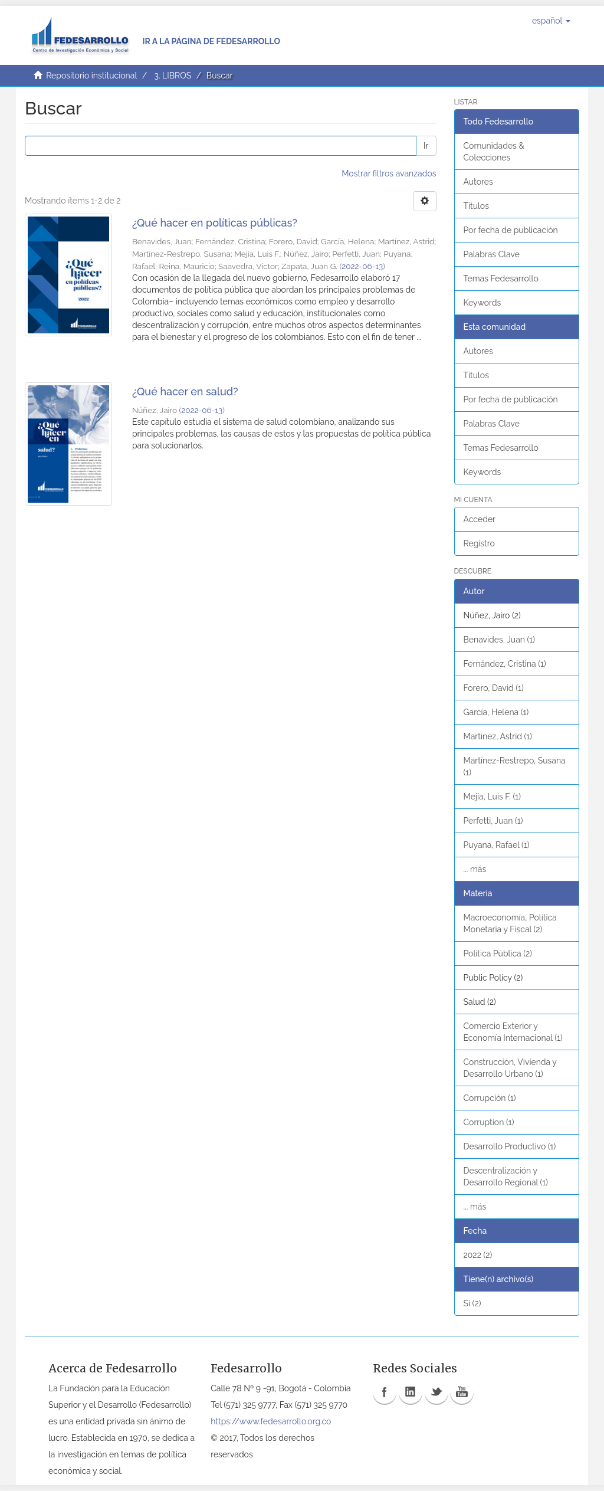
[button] (551, 20)
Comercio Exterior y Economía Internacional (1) (513, 1032)
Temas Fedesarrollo (501, 278)
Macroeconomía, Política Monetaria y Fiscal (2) (510, 923)
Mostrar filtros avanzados (389, 173)
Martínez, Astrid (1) (498, 736)
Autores (478, 181)
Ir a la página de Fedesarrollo (211, 41)
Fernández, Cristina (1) (505, 664)
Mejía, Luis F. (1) (492, 796)
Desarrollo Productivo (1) (510, 1146)
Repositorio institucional (91, 75)
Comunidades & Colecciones (494, 151)
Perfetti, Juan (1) (493, 820)
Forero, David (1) (494, 688)
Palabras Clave (492, 254)
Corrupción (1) (490, 1098)
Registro (479, 543)
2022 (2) (478, 1255)
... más (475, 869)
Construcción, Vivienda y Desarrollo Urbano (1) (510, 1068)
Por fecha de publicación (511, 230)
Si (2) (472, 1303)
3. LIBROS (172, 75)
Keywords (482, 302)
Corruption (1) (489, 1122)
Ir (426, 145)
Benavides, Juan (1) (500, 639)
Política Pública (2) (498, 953)
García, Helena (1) (496, 712)
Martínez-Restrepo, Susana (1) (515, 766)
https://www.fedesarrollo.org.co (271, 1421)
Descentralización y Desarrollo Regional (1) (506, 1176)
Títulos (476, 206)
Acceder (480, 519)
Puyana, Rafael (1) (497, 845)
